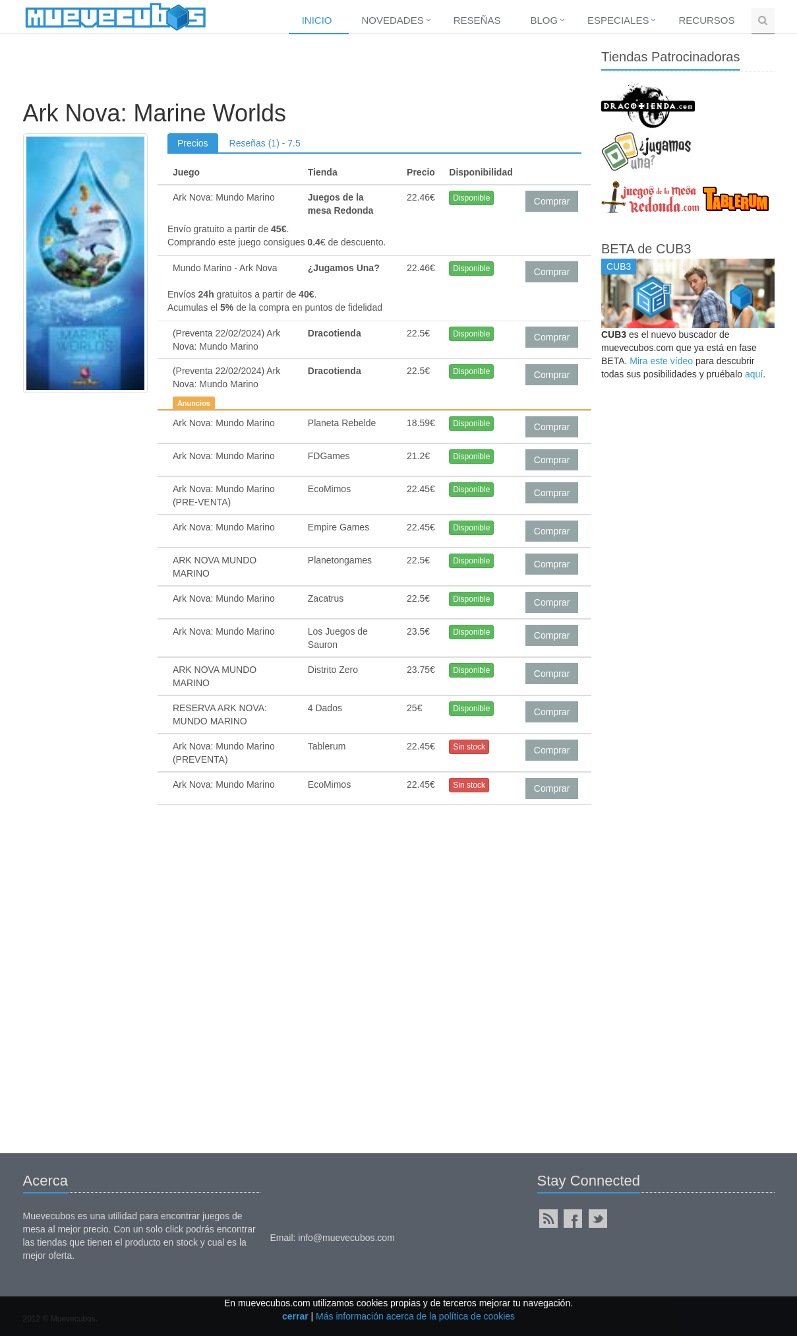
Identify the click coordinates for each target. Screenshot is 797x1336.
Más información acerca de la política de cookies (415, 1316)
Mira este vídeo (661, 361)
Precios (192, 143)
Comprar (552, 201)
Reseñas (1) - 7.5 (265, 143)
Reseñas (477, 20)
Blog (544, 20)
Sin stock (469, 746)
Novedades (393, 20)
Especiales (618, 20)
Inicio (317, 20)
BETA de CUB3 (646, 248)
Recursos (706, 20)
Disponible (471, 198)
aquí (754, 374)
